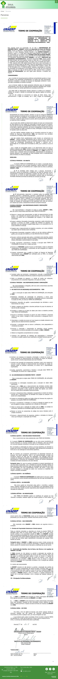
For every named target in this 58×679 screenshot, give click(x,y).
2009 (21, 676)
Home (2, 11)
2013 (27, 676)
